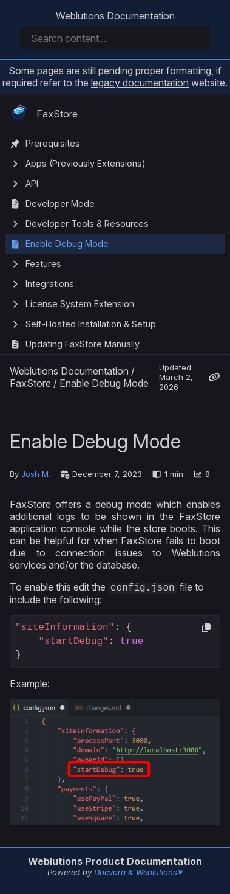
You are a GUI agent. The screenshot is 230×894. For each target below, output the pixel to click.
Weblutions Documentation (115, 16)
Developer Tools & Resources (87, 223)
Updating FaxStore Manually (82, 344)
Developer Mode (60, 203)
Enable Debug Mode (67, 243)
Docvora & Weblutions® (138, 873)
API (31, 183)
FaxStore (44, 113)
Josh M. (35, 474)
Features (43, 263)
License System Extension (79, 304)
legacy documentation (140, 83)
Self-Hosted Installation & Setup (90, 324)
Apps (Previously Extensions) (85, 163)
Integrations (49, 284)
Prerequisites (52, 143)
